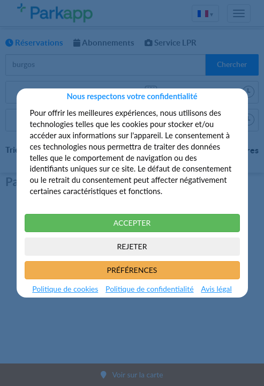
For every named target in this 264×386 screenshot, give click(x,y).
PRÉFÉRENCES (132, 269)
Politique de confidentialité (149, 288)
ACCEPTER (132, 222)
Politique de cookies (65, 288)
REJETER (132, 246)
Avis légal (216, 288)
